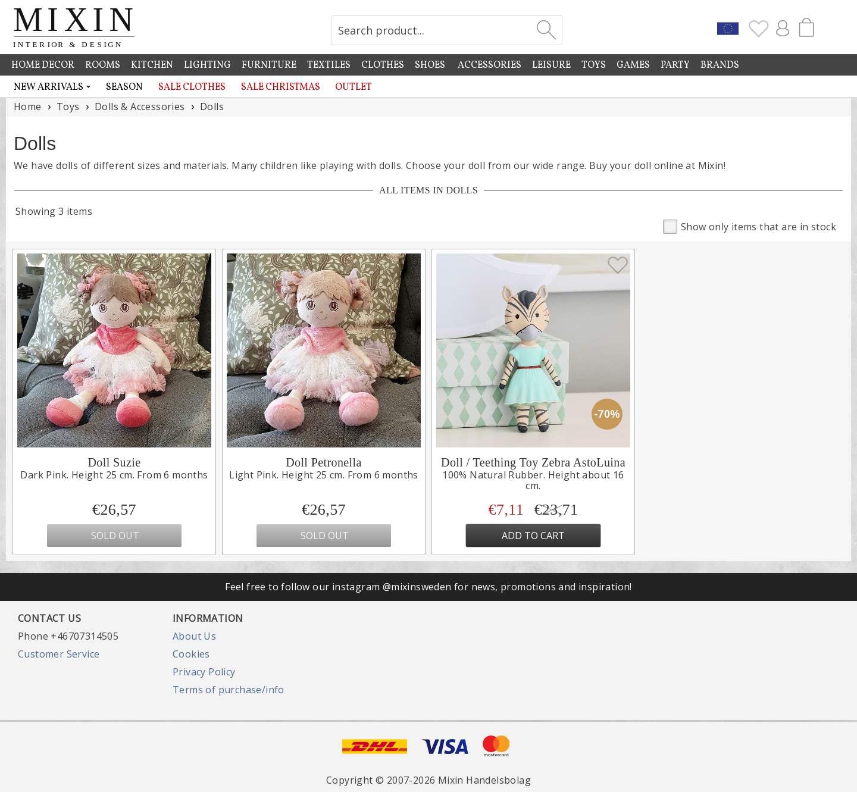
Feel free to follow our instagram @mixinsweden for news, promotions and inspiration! (428, 586)
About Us (194, 636)
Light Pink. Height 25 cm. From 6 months (323, 474)
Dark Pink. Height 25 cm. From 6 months (114, 474)
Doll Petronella (324, 462)
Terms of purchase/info (228, 689)
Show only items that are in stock (749, 226)
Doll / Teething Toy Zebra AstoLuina (533, 462)
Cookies (191, 653)
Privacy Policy (204, 671)
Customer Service (58, 653)
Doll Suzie (114, 462)
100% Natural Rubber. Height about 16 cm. (533, 480)
